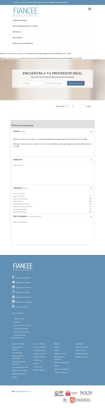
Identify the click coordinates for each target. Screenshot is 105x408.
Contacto (17, 322)
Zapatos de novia (81, 357)
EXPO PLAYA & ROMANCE (23, 43)
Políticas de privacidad (21, 332)
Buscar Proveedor (76, 83)
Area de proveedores (59, 2)
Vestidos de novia (81, 347)
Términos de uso (20, 335)
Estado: (19, 131)
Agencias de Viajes (52, 196)
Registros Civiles (60, 353)
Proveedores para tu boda (25, 26)
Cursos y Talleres (39, 344)
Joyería (35, 363)
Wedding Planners (81, 353)
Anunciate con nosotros (22, 325)
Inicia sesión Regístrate (30, 2)
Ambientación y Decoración (52, 204)
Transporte (79, 344)
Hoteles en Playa (39, 357)
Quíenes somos (19, 319)
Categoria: (20, 188)
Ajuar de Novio (52, 201)
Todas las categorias (19, 193)
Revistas (18, 32)
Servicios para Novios (61, 369)
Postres (57, 350)
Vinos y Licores (80, 350)
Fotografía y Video (39, 350)
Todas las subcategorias (20, 222)
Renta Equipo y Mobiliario (59, 358)
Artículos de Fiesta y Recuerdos (52, 206)
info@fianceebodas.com (21, 391)
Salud (56, 366)
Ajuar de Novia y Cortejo (52, 199)
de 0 (89, 106)
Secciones (18, 38)
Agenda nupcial (20, 20)
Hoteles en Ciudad (39, 353)
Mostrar (60, 106)
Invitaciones (37, 360)
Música (56, 344)
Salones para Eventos (61, 362)
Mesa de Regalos (39, 370)
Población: (17, 160)
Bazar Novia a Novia (19, 374)
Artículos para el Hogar (52, 209)
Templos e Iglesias (60, 372)
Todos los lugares (18, 165)
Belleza (14, 377)
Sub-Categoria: (27, 216)
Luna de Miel (37, 367)
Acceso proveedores (21, 328)
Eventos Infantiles (39, 347)
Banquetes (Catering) (52, 212)
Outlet (56, 347)
